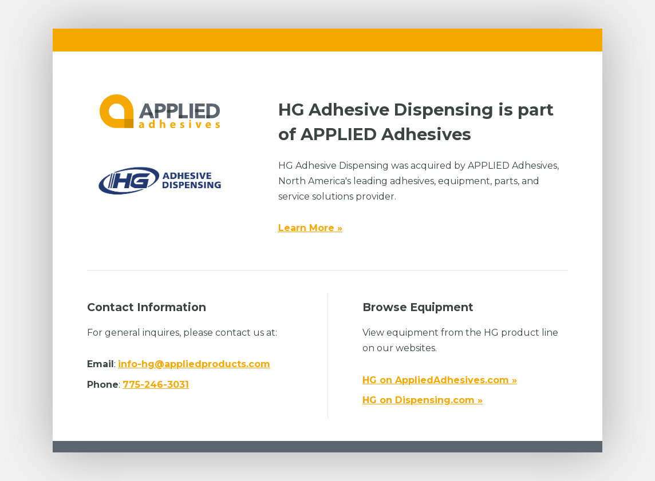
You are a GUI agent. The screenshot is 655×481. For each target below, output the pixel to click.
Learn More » (310, 227)
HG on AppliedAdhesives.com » (439, 380)
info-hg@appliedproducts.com (194, 364)
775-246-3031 (156, 384)
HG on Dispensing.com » (422, 400)
